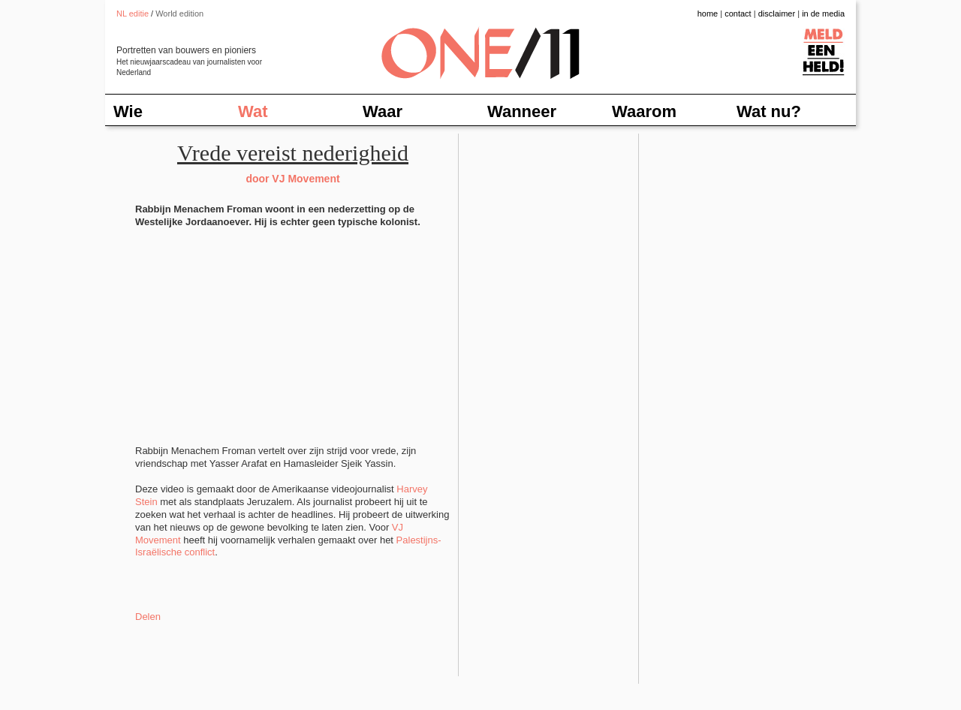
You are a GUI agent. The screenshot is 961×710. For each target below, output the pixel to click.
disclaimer (777, 13)
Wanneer (521, 111)
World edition (179, 13)
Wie (128, 111)
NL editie (132, 13)
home (707, 13)
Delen (148, 616)
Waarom (644, 111)
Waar (382, 111)
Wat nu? (769, 111)
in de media (823, 13)
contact (738, 13)
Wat (253, 111)
